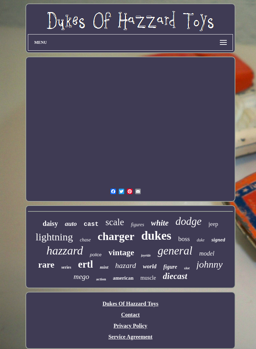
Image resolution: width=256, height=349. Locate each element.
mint (104, 267)
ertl (85, 264)
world (150, 266)
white (160, 223)
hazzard (64, 250)
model (206, 253)
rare (46, 265)
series (66, 267)
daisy (50, 223)
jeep (213, 224)
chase (85, 239)
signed (218, 239)
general (175, 251)
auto (71, 223)
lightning (54, 236)
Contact (130, 315)
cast (91, 224)
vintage (121, 252)
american (123, 278)
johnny (209, 264)
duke (201, 240)
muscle (148, 278)
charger (116, 236)
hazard (125, 265)
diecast (175, 276)
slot (187, 268)
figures (137, 224)
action (101, 279)
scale (114, 222)
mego (81, 276)
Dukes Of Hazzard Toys (130, 304)
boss (184, 238)
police (96, 254)
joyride (146, 255)
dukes (156, 235)
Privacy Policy (130, 326)
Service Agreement (130, 337)
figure (170, 267)
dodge (188, 221)
